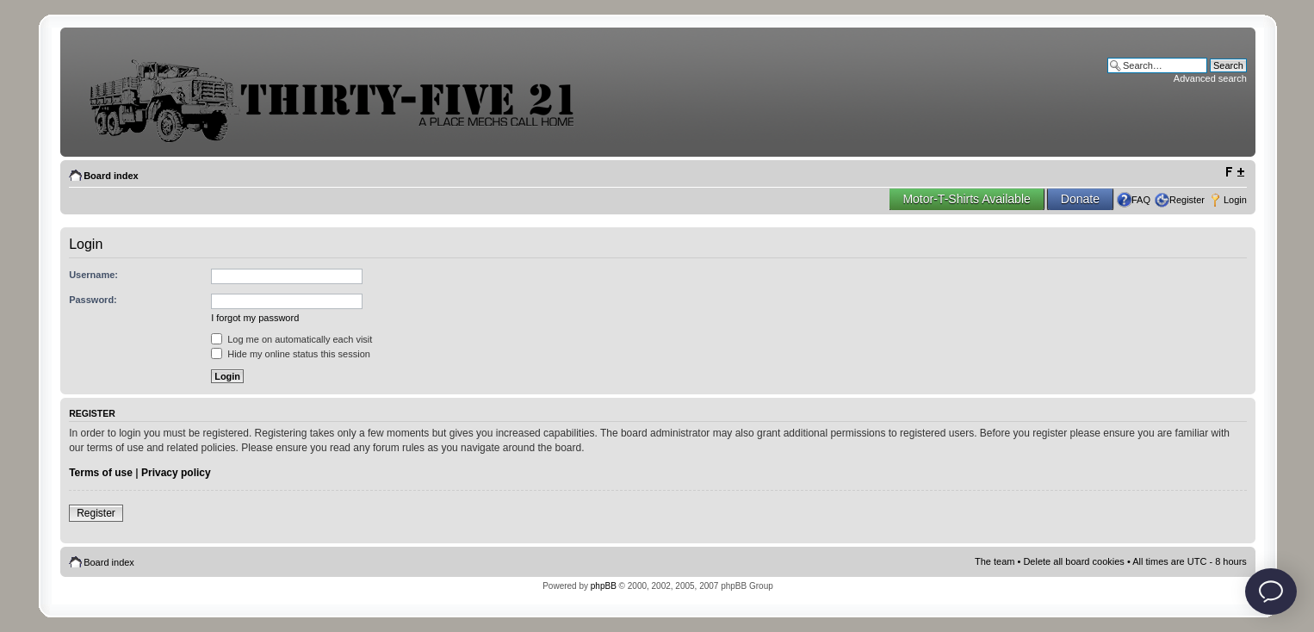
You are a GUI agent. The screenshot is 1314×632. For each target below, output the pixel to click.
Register (1187, 200)
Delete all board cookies (1073, 561)
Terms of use (101, 473)
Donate (1080, 199)
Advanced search (1210, 78)
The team (994, 561)
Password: (93, 299)
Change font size (1234, 172)
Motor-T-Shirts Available (966, 199)
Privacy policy (176, 473)
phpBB (604, 586)
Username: (93, 275)
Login (1235, 200)
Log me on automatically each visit (291, 339)
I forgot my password (255, 318)
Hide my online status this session (290, 354)
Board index (111, 175)
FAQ (1140, 200)
